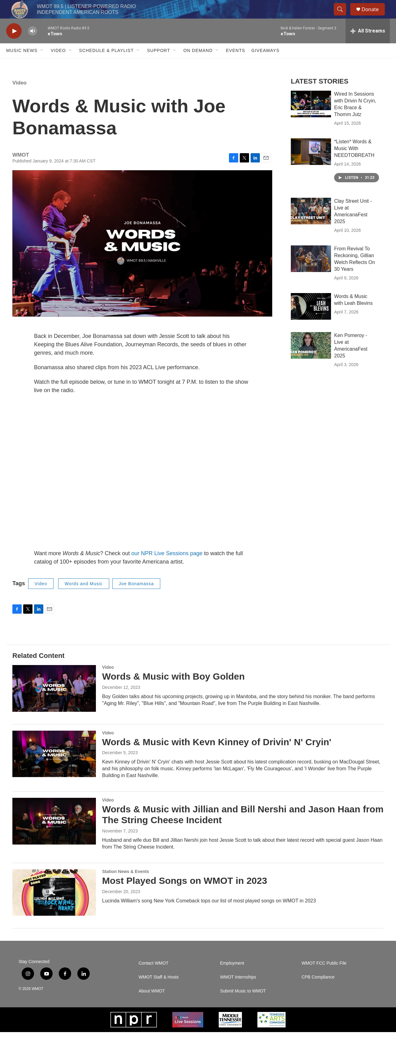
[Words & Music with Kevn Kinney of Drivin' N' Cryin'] (54, 768)
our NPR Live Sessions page (166, 567)
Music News (21, 64)
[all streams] (368, 44)
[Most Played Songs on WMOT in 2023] (54, 906)
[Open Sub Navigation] (42, 64)
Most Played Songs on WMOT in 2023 (184, 894)
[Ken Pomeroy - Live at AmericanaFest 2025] (311, 359)
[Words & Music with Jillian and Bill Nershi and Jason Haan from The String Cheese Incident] (54, 835)
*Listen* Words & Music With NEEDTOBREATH (354, 162)
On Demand (198, 64)
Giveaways (265, 64)
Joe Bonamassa (136, 597)
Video (58, 64)
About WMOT (152, 1005)
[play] (14, 45)
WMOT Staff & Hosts (159, 991)
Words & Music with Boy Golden (173, 690)
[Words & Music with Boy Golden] (54, 702)
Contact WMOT (153, 977)
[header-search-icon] (343, 16)
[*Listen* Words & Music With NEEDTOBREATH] (311, 165)
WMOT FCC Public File (324, 977)
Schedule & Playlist (106, 64)
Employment (232, 977)
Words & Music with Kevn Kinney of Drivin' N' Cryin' (216, 756)
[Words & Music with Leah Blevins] (311, 320)
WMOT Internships (238, 991)
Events (235, 64)
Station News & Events (125, 885)
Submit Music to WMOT (243, 1005)
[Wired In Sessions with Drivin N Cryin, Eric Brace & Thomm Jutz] (311, 118)
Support (158, 64)
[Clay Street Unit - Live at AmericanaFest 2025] (311, 225)
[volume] (32, 45)
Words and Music (84, 597)
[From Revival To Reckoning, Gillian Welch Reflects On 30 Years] (311, 272)
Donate (374, 16)
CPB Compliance (318, 991)
